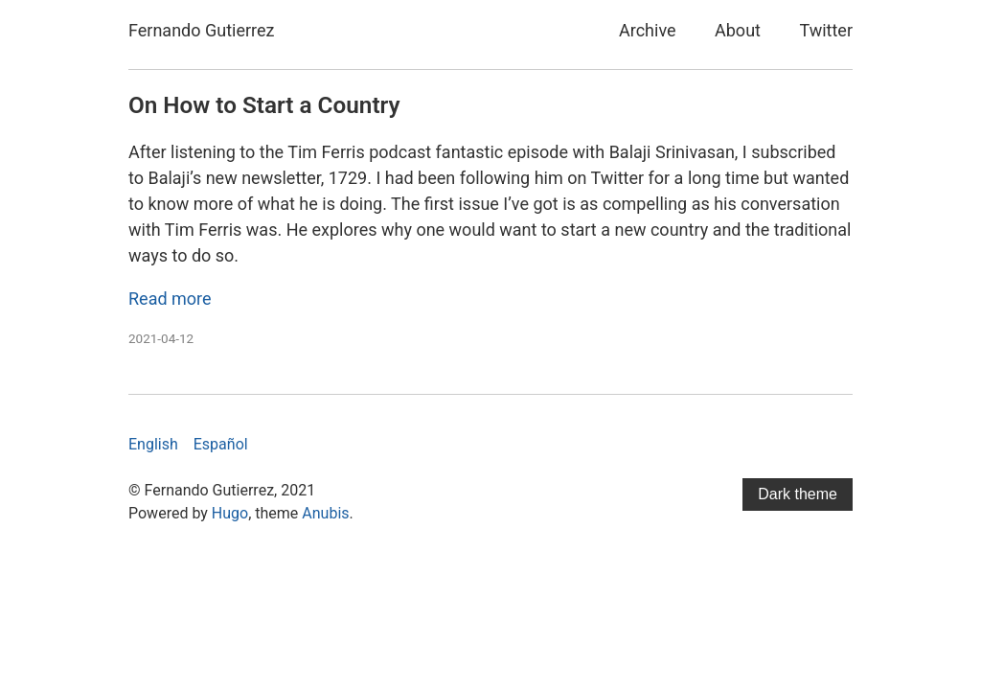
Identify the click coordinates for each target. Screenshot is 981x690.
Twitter (826, 30)
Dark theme (797, 494)
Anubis (325, 513)
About (738, 30)
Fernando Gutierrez (201, 30)
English (153, 444)
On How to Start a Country (264, 105)
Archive (647, 30)
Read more (170, 298)
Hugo (230, 513)
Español (221, 444)
